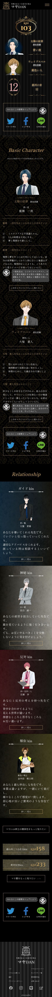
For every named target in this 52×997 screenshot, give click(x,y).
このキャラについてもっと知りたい (26, 288)
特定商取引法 (35, 977)
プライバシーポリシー (15, 981)
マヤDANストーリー (37, 969)
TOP (10, 969)
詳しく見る (26, 559)
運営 (10, 977)
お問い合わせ (35, 981)
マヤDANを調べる (14, 973)
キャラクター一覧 (36, 973)
